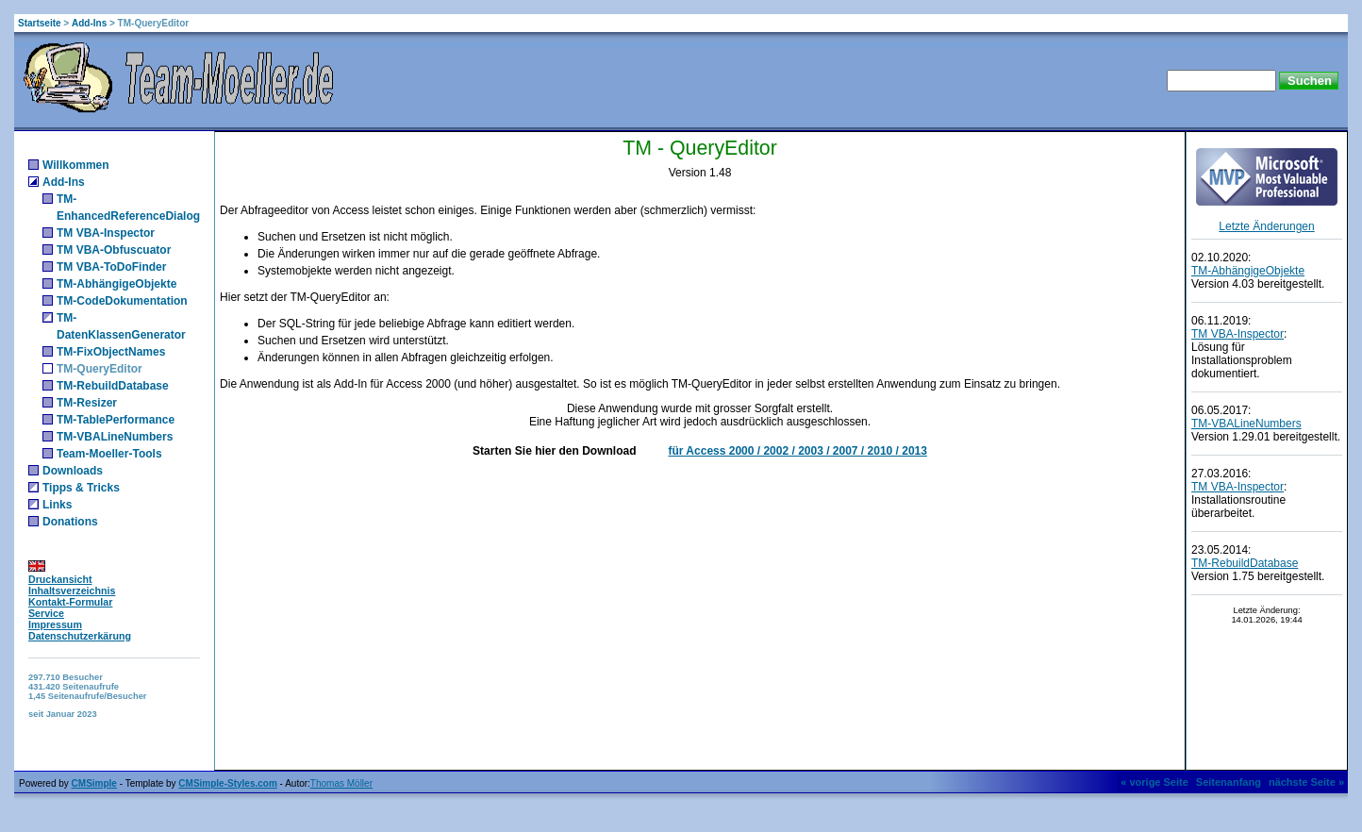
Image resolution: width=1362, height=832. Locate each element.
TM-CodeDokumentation (122, 301)
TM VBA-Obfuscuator (114, 250)
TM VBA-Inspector (106, 233)
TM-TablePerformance (115, 419)
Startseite (39, 23)
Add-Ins (89, 23)
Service (46, 613)
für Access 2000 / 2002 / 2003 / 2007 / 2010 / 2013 (797, 451)
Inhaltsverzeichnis (71, 590)
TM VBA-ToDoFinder (111, 267)
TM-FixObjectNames (111, 351)
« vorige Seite (1154, 782)
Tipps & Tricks (81, 487)
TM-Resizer (87, 402)
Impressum (55, 624)
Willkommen (75, 165)
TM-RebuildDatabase (113, 385)
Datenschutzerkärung (79, 635)
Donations (70, 521)
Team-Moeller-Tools (109, 453)
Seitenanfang (1228, 782)
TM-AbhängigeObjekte (116, 284)
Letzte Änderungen (1266, 226)
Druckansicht (60, 579)
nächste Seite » (1306, 782)
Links (57, 504)
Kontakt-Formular (70, 601)
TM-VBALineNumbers (115, 436)
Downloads (72, 470)
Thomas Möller (341, 783)
